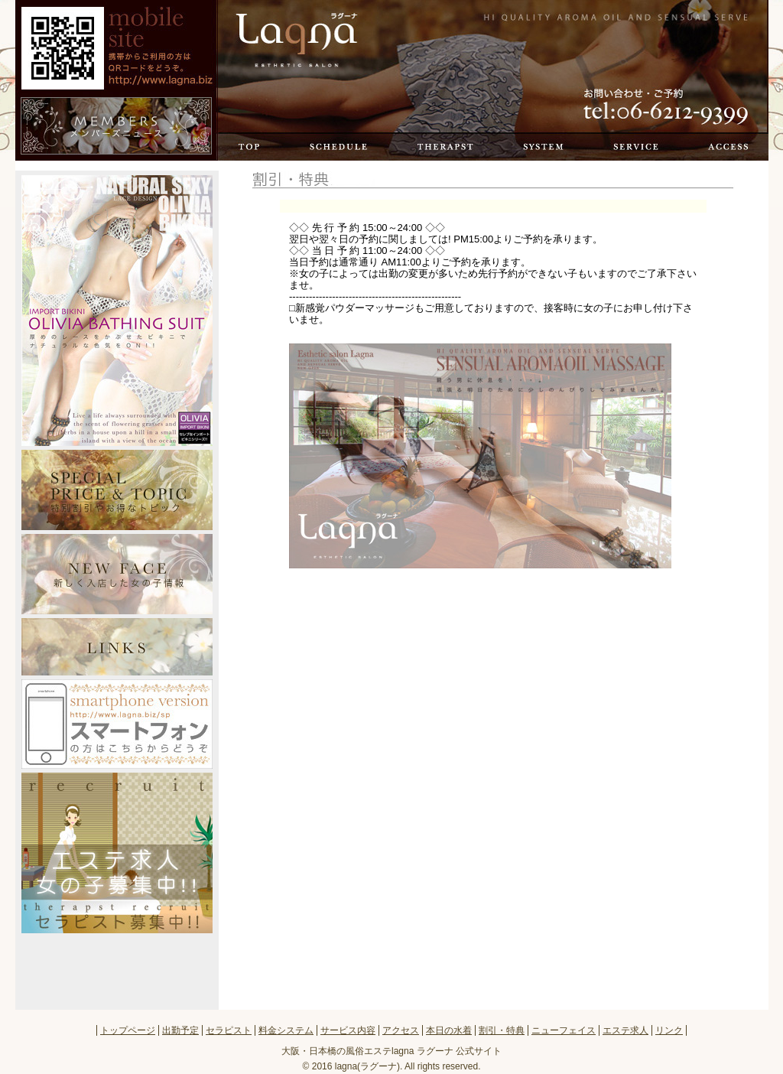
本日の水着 (449, 1030)
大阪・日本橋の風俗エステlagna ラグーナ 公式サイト (391, 1051)
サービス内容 (633, 146)
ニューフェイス (563, 1030)
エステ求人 (625, 1030)
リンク (669, 1030)
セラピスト (443, 146)
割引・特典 (502, 1030)
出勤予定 (335, 146)
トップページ (296, 40)
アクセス (722, 146)
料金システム (541, 146)
